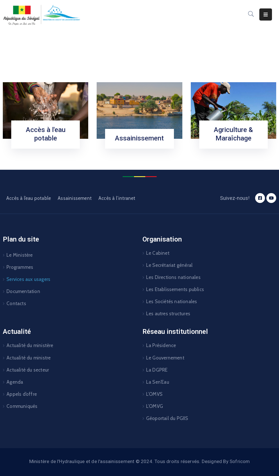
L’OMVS (154, 394)
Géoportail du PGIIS (167, 418)
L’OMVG (154, 406)
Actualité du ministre (28, 358)
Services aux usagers (28, 279)
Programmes (19, 267)
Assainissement (139, 138)
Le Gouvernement (165, 358)
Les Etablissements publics (175, 289)
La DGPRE (157, 370)
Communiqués (21, 406)
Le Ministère (19, 255)
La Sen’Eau (157, 382)
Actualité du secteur (27, 370)
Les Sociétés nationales (171, 301)
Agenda (14, 382)
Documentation (23, 291)
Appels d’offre (21, 394)
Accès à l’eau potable (28, 198)
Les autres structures (168, 313)
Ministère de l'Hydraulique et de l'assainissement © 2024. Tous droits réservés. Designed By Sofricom (139, 461)
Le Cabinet (157, 253)
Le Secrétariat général (169, 265)
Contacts (16, 303)
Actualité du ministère (29, 345)
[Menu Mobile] (265, 14)
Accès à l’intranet (116, 198)
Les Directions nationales (173, 277)
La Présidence (161, 345)
